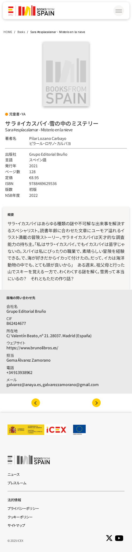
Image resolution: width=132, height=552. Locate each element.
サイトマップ (16, 525)
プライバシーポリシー (23, 508)
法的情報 (14, 499)
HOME (7, 32)
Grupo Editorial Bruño (48, 154)
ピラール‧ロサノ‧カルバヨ (49, 143)
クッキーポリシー (20, 517)
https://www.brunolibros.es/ (32, 347)
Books (21, 32)
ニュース (13, 474)
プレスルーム (16, 482)
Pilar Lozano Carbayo (47, 138)
